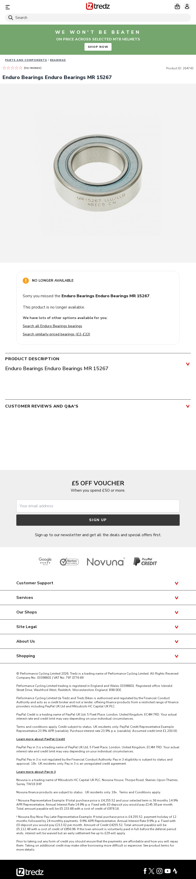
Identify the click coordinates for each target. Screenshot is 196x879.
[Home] (98, 7)
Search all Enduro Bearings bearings (52, 326)
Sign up (98, 520)
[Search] (98, 18)
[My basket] (177, 6)
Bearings (58, 60)
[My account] (187, 6)
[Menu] (35, 7)
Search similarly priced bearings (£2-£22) (56, 334)
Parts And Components (26, 60)
